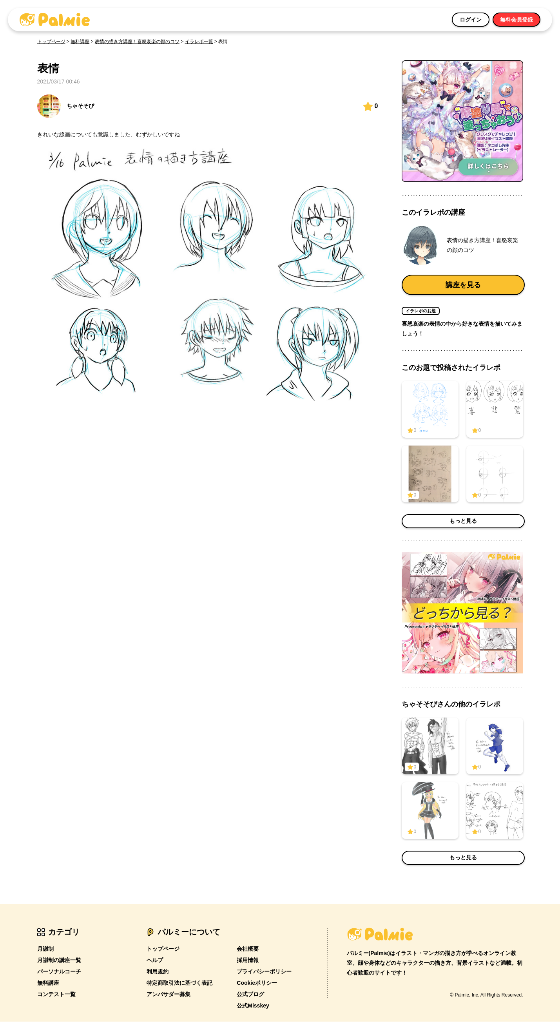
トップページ (51, 41)
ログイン (471, 19)
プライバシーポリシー (264, 972)
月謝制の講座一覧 (59, 960)
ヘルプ (155, 960)
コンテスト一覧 (56, 994)
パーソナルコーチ (59, 972)
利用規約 (158, 972)
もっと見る (463, 521)
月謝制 (45, 949)
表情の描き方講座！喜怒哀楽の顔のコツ (137, 41)
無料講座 (80, 41)
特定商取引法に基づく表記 (179, 983)
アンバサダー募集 (168, 994)
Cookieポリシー (257, 983)
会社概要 (248, 949)
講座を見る (463, 285)
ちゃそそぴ (65, 106)
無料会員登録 (516, 19)
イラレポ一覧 (199, 41)
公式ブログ (250, 994)
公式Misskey (253, 1006)
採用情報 (248, 960)
